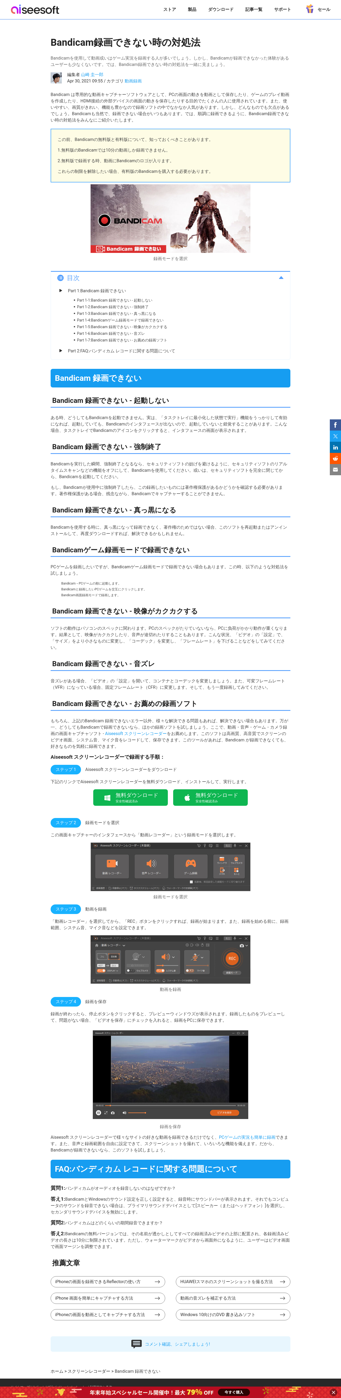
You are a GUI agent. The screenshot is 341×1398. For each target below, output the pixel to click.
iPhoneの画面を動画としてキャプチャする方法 (100, 1314)
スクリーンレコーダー (89, 1371)
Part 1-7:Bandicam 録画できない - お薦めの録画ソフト (122, 340)
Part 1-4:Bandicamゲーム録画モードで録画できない (120, 320)
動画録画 (133, 81)
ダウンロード (221, 9)
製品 (192, 9)
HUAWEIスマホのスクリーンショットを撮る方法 (226, 1281)
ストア (169, 9)
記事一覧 (253, 9)
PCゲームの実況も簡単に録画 (247, 1137)
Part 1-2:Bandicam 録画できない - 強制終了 (113, 307)
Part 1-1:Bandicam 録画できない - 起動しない (114, 300)
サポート (282, 9)
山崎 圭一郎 (92, 74)
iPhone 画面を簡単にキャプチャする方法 (94, 1298)
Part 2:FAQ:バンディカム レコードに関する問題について (121, 350)
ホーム (57, 1371)
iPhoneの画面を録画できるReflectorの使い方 (98, 1281)
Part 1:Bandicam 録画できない (97, 290)
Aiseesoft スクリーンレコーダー (136, 733)
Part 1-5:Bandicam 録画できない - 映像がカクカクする (122, 327)
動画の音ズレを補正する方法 (208, 1298)
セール (316, 8)
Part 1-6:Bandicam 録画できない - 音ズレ (111, 333)
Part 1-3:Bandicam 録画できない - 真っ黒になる (116, 313)
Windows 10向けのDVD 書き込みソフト (217, 1314)
